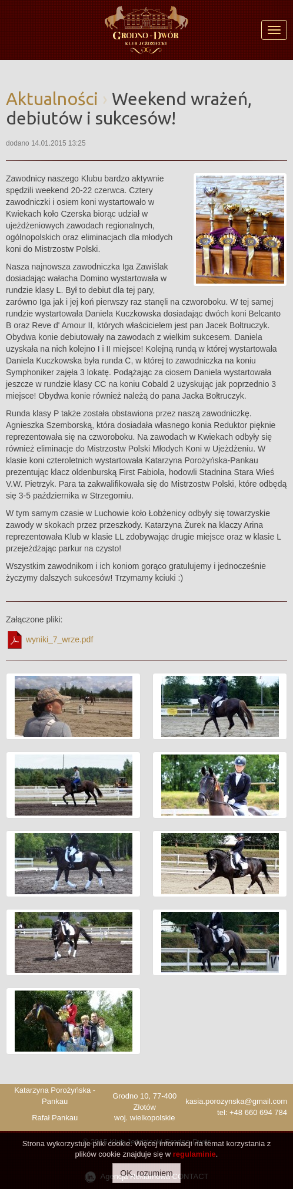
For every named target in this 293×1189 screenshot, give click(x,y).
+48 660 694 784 (258, 1112)
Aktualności (52, 99)
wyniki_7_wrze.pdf (49, 640)
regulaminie (194, 1154)
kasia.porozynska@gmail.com (236, 1101)
